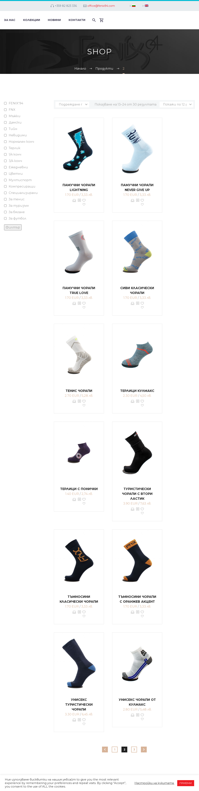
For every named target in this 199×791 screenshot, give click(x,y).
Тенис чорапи (79, 391)
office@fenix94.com (101, 6)
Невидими (18, 135)
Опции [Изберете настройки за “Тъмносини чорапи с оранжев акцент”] (132, 615)
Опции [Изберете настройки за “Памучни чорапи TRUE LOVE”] (74, 306)
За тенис (16, 199)
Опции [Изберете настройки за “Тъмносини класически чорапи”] (74, 615)
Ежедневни (18, 167)
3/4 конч (15, 161)
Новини (54, 20)
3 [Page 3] (134, 749)
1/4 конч (15, 154)
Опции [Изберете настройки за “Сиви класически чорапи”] (132, 306)
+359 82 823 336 (66, 6)
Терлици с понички (79, 489)
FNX (12, 110)
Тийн (13, 129)
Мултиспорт (20, 180)
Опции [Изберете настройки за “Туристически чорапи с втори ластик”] (132, 512)
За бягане (17, 212)
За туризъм (19, 205)
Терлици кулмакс (137, 391)
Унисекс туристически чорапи (79, 704)
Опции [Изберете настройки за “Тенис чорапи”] (74, 404)
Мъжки (14, 116)
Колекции (31, 20)
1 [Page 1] (114, 749)
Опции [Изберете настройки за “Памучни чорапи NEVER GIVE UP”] (132, 203)
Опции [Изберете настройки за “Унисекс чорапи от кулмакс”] (132, 718)
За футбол (17, 218)
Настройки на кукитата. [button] (154, 783)
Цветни (16, 173)
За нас (9, 20)
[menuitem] (131, 6)
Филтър (13, 227)
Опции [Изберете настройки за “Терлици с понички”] (74, 502)
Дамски (15, 122)
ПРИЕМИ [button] (186, 783)
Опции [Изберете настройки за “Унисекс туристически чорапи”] (74, 723)
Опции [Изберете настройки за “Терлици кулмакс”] (132, 404)
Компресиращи (22, 186)
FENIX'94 (16, 103)
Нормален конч (21, 142)
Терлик (14, 148)
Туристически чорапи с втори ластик (137, 494)
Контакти (77, 20)
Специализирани (23, 193)
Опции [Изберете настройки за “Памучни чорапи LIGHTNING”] (74, 203)
